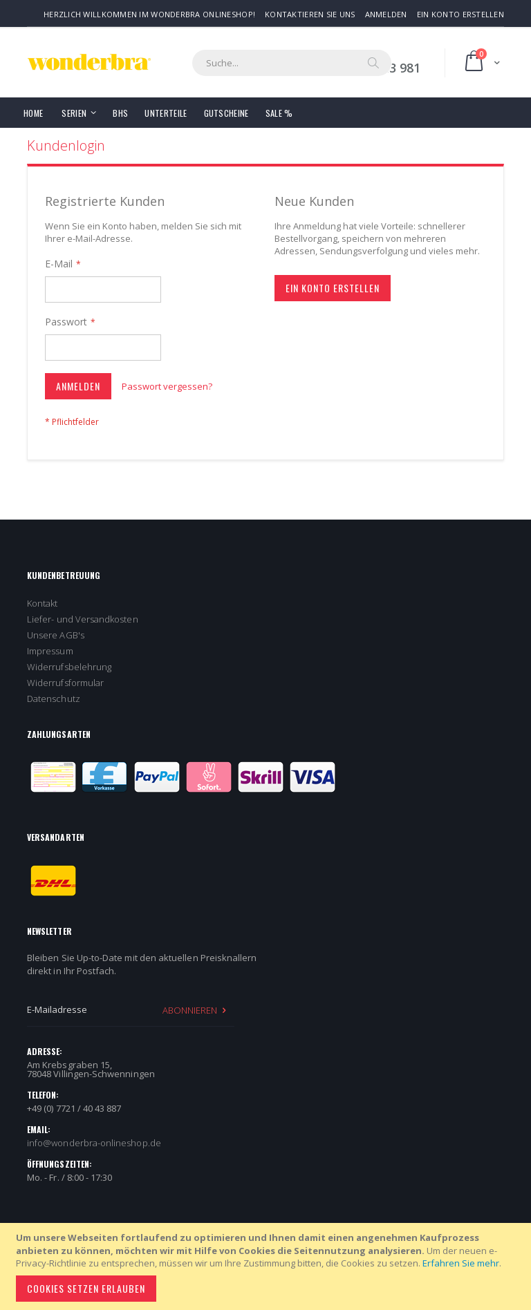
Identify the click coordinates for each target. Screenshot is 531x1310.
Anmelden (386, 14)
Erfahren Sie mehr (460, 1263)
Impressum (50, 651)
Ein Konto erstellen (460, 14)
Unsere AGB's (55, 635)
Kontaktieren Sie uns (310, 14)
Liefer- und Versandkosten (82, 619)
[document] (267, 1266)
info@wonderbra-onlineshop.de (94, 1143)
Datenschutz (53, 698)
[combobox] (292, 63)
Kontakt (42, 603)
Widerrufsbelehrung (69, 667)
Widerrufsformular (65, 682)
